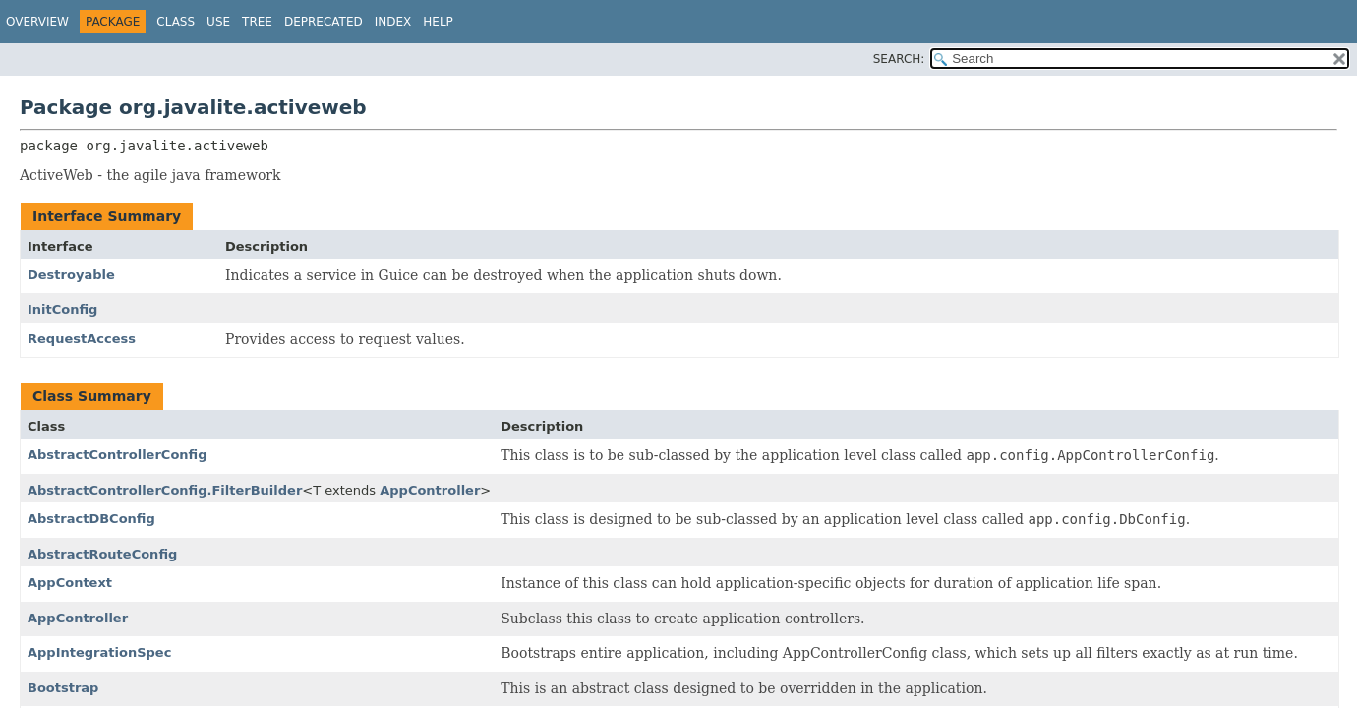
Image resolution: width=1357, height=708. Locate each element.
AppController (430, 490)
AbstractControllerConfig (117, 454)
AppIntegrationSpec (99, 652)
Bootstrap (63, 687)
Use (218, 22)
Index (393, 22)
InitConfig (62, 309)
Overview (37, 22)
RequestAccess (82, 338)
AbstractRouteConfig (102, 554)
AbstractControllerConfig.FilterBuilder (165, 490)
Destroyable (71, 274)
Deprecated (323, 22)
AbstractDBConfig (91, 518)
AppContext (70, 582)
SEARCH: (899, 59)
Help (438, 22)
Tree (257, 22)
